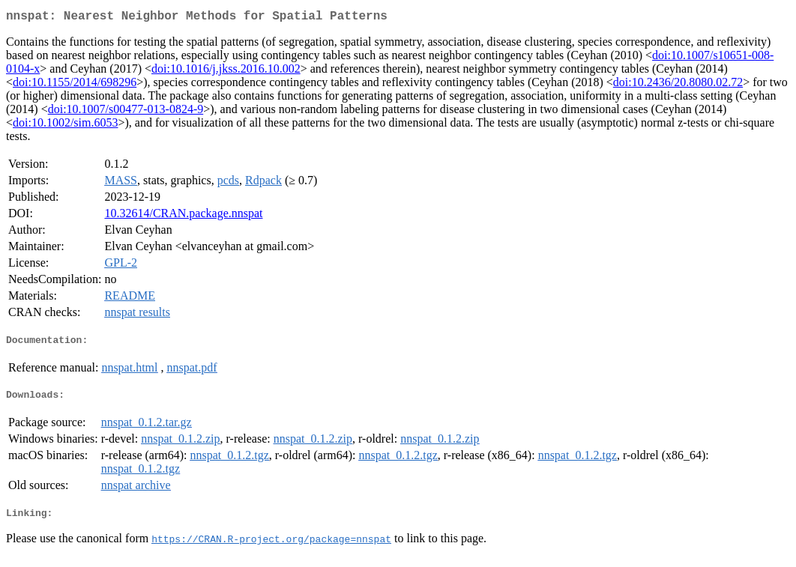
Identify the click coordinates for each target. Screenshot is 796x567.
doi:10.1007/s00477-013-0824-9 (126, 112)
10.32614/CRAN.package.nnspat (183, 216)
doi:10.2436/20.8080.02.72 (678, 85)
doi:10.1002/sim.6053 (65, 125)
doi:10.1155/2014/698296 (74, 85)
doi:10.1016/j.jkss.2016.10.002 (226, 71)
